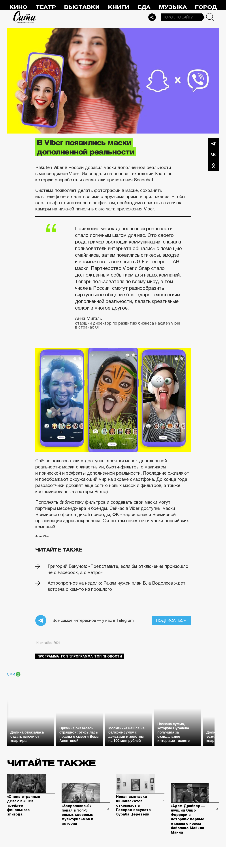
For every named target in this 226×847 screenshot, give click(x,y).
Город (206, 7)
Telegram (213, 143)
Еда (143, 7)
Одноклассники (213, 165)
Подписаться (171, 620)
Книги (118, 7)
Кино (18, 7)
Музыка (173, 7)
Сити (24, 17)
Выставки (82, 7)
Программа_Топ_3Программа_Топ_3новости (80, 656)
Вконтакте (213, 154)
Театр (46, 7)
